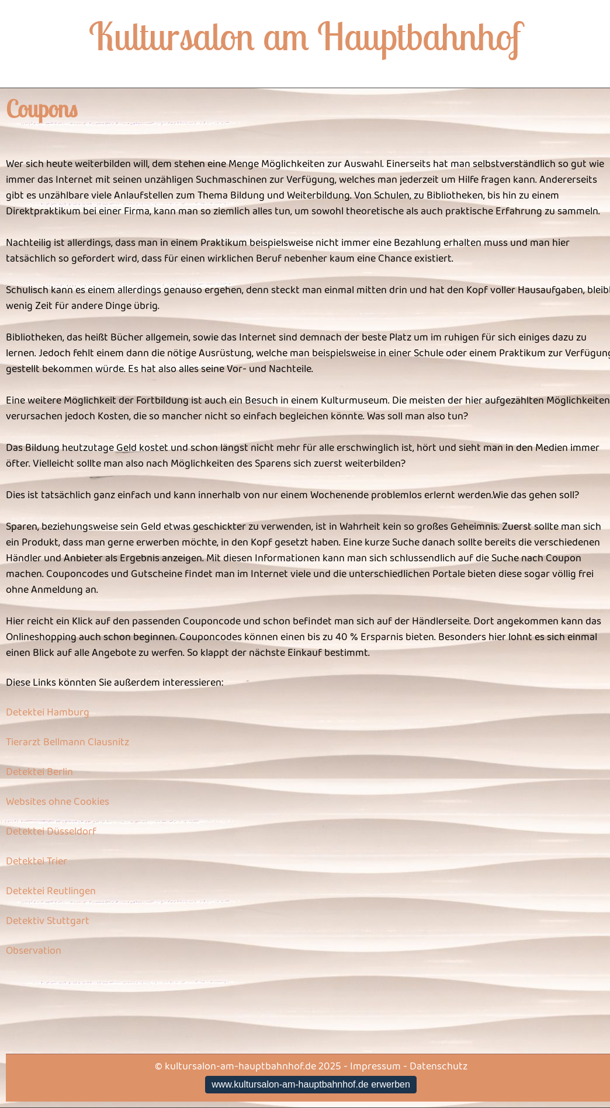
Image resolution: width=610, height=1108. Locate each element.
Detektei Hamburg (47, 712)
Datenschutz (438, 1066)
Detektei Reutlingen (51, 891)
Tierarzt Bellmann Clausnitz (67, 742)
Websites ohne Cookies (57, 802)
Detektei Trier (36, 861)
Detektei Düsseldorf (51, 832)
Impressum (375, 1066)
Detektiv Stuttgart (47, 921)
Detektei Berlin (39, 772)
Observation (33, 951)
